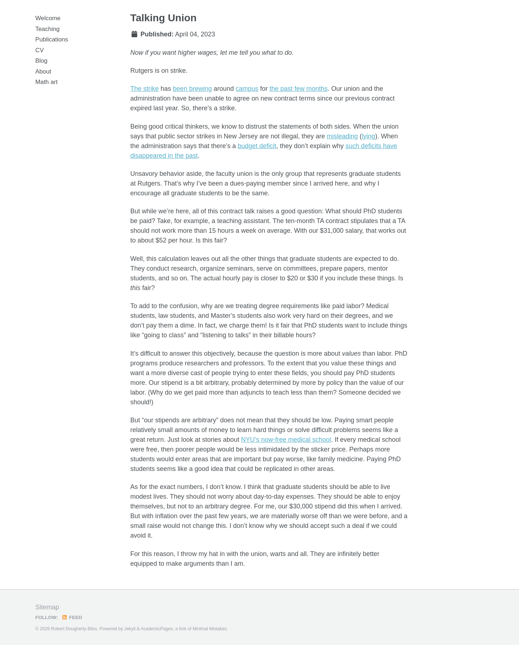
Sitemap (47, 607)
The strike (144, 88)
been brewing (192, 88)
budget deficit (257, 146)
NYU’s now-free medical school (286, 439)
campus (247, 88)
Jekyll (130, 628)
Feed (72, 617)
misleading (342, 136)
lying (368, 136)
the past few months (299, 88)
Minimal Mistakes (209, 628)
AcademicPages (157, 628)
